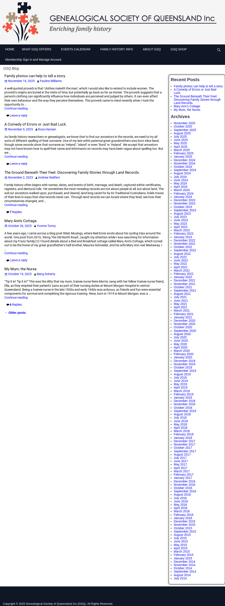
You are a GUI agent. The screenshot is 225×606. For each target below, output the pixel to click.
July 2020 (180, 337)
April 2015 (180, 548)
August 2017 (182, 454)
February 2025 (184, 153)
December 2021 (184, 280)
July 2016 (180, 498)
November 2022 (184, 243)
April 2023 (180, 227)
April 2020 (180, 347)
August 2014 (182, 575)
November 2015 (184, 524)
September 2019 (185, 370)
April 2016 (180, 508)
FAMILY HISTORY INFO (119, 48)
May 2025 (180, 143)
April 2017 (180, 468)
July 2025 (180, 136)
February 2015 (184, 555)
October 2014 (183, 568)
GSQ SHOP (179, 49)
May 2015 (180, 545)
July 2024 (180, 177)
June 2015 (181, 541)
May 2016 (180, 504)
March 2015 (182, 551)
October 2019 (183, 367)
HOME (9, 49)
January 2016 (183, 518)
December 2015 (184, 521)
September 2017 (185, 451)
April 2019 (180, 387)
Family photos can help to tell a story (34, 76)
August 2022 (182, 254)
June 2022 (181, 260)
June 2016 (181, 501)
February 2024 (184, 193)
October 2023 (183, 207)
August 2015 (182, 535)
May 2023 (180, 223)
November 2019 (184, 364)
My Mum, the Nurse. (20, 269)
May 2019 (180, 384)
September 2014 (185, 571)
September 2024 (185, 170)
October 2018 (183, 407)
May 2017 (180, 464)
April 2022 (180, 267)
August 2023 (182, 213)
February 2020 (184, 354)
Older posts (15, 312)
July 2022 (180, 257)
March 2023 (182, 230)
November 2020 (184, 324)
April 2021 (180, 307)
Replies (16, 212)
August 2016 (182, 494)
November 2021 (184, 284)
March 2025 (182, 150)
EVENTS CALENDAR (78, 48)
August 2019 (182, 374)
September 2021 (185, 290)
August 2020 (182, 334)
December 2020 (184, 320)
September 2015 (185, 531)
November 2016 (184, 484)
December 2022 (184, 240)
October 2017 (183, 447)
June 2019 (181, 381)
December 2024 (184, 160)
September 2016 (185, 491)
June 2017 (181, 461)
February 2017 (184, 474)
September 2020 (185, 330)
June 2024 (181, 180)
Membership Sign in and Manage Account (33, 59)
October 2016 (183, 488)
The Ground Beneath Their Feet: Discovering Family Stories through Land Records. (72, 172)
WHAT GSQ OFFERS (39, 48)
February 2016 (184, 515)
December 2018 (184, 401)
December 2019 (184, 361)
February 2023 (184, 233)
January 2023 (183, 237)
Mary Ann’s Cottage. (20, 221)
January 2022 (183, 277)
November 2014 (184, 565)
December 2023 (184, 200)
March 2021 (182, 310)
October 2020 (183, 327)
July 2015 (180, 538)
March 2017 (182, 471)
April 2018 (180, 427)
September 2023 (185, 210)
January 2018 (183, 438)
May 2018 (180, 424)
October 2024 (183, 166)
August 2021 (182, 294)
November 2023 (184, 203)
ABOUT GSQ (154, 48)
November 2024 (184, 163)
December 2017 (184, 441)
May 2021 (180, 304)
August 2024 (182, 173)
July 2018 (180, 417)
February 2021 (184, 314)
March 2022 (182, 270)
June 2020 (181, 340)
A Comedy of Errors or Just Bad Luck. (35, 124)
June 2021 (181, 300)
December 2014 (184, 561)
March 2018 (182, 431)
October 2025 (183, 126)
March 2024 (182, 190)
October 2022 (183, 247)
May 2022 (180, 263)
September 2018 (185, 411)
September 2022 (185, 250)
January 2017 (183, 478)
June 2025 (181, 140)
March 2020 (182, 350)
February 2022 (184, 274)
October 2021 (183, 287)
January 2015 (183, 558)
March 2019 (182, 391)
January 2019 (183, 397)
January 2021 (183, 317)
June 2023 (181, 220)
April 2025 (180, 146)
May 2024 (180, 183)
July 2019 (180, 377)
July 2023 (180, 217)
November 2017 (184, 444)
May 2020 (180, 344)
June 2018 (181, 421)
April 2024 (180, 186)
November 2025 (184, 123)
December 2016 (184, 481)
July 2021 (180, 297)
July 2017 (180, 458)
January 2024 (183, 197)
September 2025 (185, 130)
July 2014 (180, 578)
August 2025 (182, 133)
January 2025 (183, 156)
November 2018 (184, 404)
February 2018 (184, 434)
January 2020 (183, 357)
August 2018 (182, 414)
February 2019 (184, 394)
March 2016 (182, 511)
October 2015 (183, 528)
